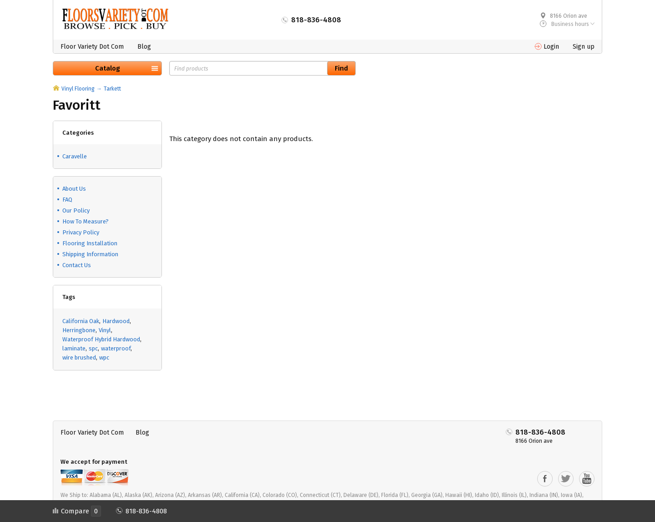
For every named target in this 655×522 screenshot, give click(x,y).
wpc (104, 357)
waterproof (116, 348)
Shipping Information (90, 254)
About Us (74, 188)
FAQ (67, 199)
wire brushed (79, 357)
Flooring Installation (89, 243)
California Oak (80, 321)
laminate (74, 348)
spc (93, 348)
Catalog (107, 68)
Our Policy (76, 210)
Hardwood (116, 321)
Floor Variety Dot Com (92, 47)
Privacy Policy (80, 232)
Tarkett (112, 89)
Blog (144, 47)
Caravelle (74, 156)
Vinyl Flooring (78, 89)
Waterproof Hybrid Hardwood (101, 339)
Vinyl (105, 330)
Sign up (584, 47)
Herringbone (79, 330)
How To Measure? (85, 221)
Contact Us (76, 265)
